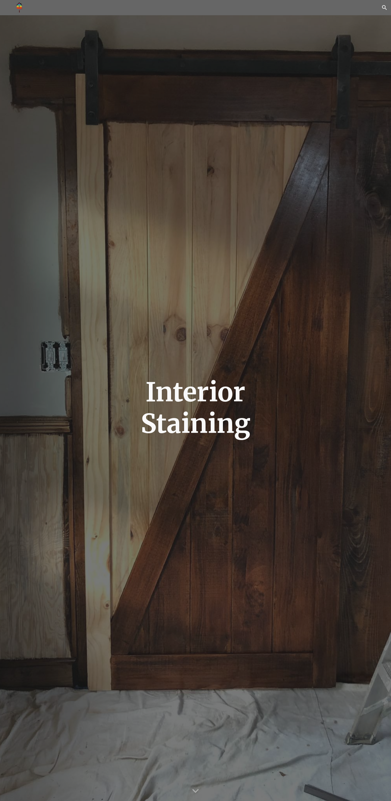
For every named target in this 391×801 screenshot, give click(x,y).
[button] (384, 7)
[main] (195, 408)
